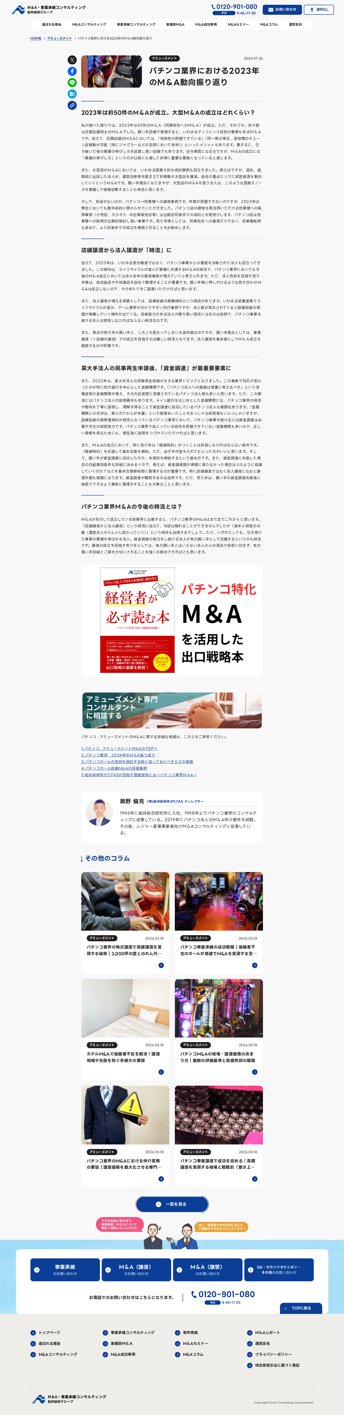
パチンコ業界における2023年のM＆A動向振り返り (115, 38)
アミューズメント (59, 38)
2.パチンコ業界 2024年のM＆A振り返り (118, 755)
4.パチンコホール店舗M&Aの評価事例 (114, 768)
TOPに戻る (301, 1308)
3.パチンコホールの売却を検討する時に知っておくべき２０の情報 (137, 762)
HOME (35, 38)
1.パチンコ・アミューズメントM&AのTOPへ (119, 749)
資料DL (323, 9)
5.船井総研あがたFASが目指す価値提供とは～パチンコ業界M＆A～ (139, 775)
